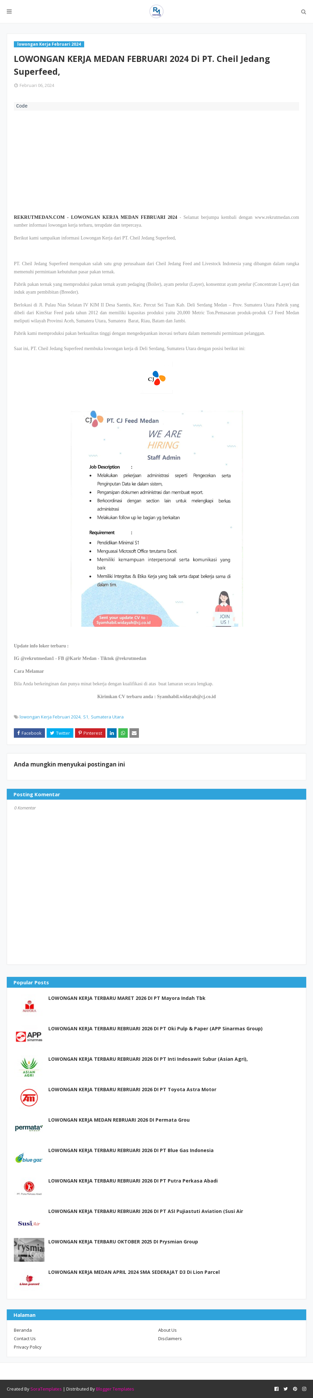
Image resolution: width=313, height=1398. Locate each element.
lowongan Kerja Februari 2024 (50, 717)
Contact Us (25, 1338)
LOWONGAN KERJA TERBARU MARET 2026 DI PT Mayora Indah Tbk (127, 998)
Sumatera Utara (107, 717)
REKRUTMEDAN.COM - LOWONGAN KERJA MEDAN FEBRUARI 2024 (95, 217)
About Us (167, 1330)
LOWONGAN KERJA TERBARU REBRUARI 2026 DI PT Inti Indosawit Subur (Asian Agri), (148, 1059)
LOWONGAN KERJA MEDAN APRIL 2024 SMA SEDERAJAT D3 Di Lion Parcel (134, 1272)
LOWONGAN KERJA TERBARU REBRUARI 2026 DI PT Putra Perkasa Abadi (133, 1180)
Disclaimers (170, 1338)
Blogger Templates (115, 1389)
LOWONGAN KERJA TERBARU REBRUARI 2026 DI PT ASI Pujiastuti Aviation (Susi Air (145, 1211)
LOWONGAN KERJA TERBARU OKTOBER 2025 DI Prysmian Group (123, 1241)
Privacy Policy (28, 1347)
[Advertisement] (156, 161)
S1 (85, 717)
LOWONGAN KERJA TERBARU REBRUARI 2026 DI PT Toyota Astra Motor (132, 1089)
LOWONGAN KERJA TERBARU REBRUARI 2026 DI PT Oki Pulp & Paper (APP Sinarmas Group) (155, 1028)
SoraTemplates (46, 1389)
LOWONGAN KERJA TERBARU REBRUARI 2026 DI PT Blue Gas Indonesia (131, 1150)
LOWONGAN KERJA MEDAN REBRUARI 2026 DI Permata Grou (119, 1120)
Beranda (23, 1330)
